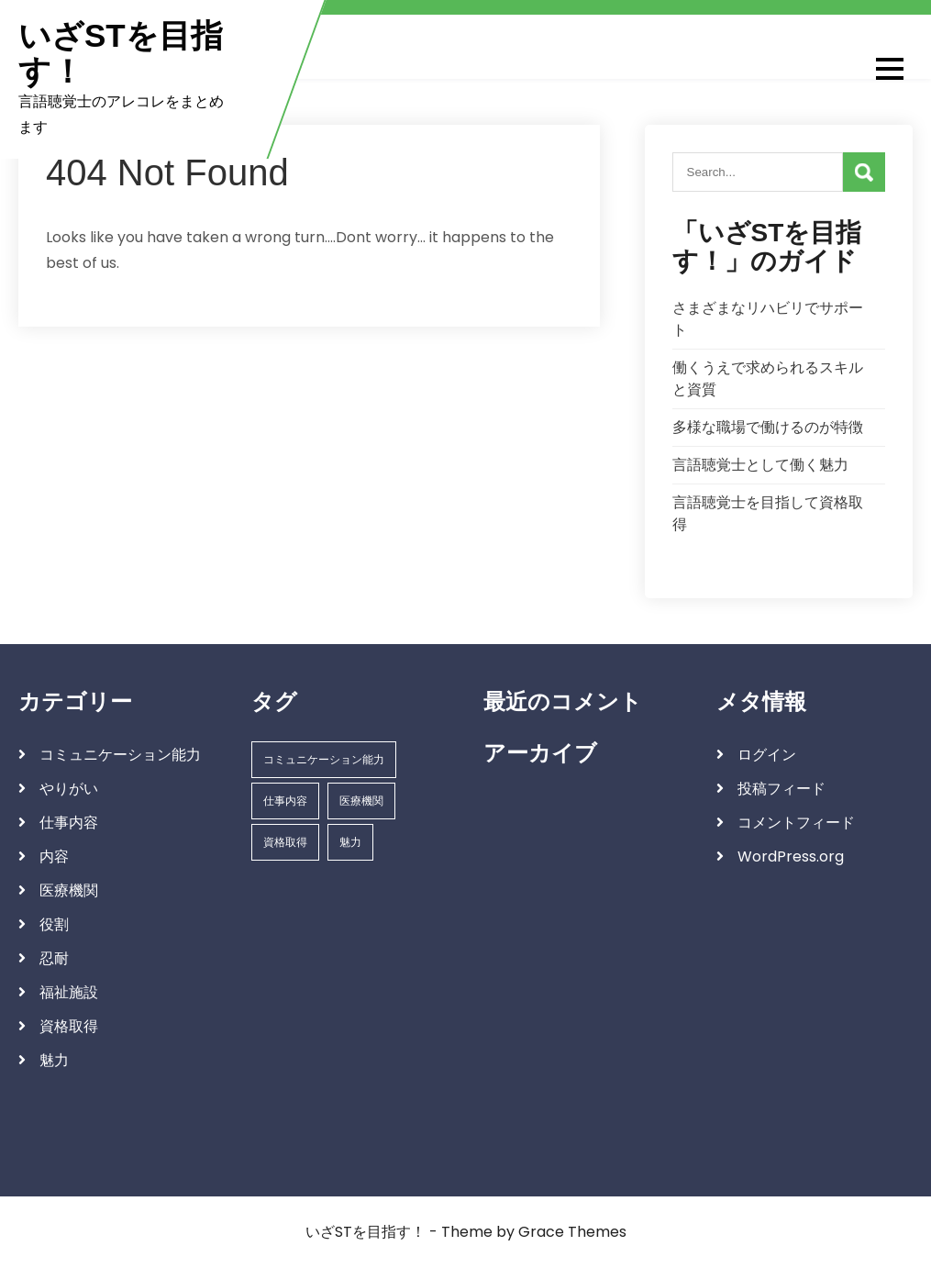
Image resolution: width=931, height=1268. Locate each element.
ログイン (766, 754)
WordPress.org (790, 856)
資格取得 (68, 1026)
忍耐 (54, 958)
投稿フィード (781, 788)
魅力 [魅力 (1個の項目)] (350, 842)
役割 (54, 924)
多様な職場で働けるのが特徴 (767, 427)
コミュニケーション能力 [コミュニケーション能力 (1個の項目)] (323, 759)
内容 (54, 856)
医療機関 (68, 890)
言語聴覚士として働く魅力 (760, 464)
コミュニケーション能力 (120, 754)
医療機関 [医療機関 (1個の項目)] (361, 800)
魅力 (54, 1060)
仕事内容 (68, 822)
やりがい (68, 788)
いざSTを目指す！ (120, 53)
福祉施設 (68, 992)
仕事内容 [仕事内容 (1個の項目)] (285, 800)
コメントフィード (796, 822)
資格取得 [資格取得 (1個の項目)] (285, 842)
